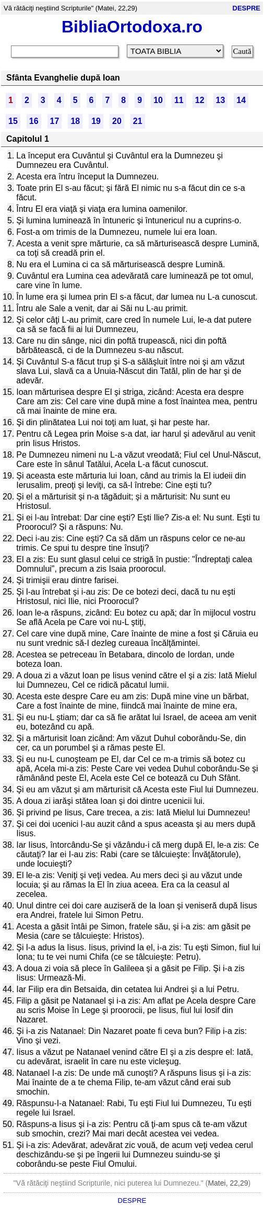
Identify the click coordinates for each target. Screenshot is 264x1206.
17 (54, 121)
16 (34, 121)
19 (96, 121)
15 (13, 121)
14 (241, 100)
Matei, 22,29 (228, 1183)
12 (200, 100)
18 (75, 121)
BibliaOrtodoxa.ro (132, 26)
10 (158, 100)
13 (220, 100)
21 (137, 121)
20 (117, 121)
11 (179, 100)
